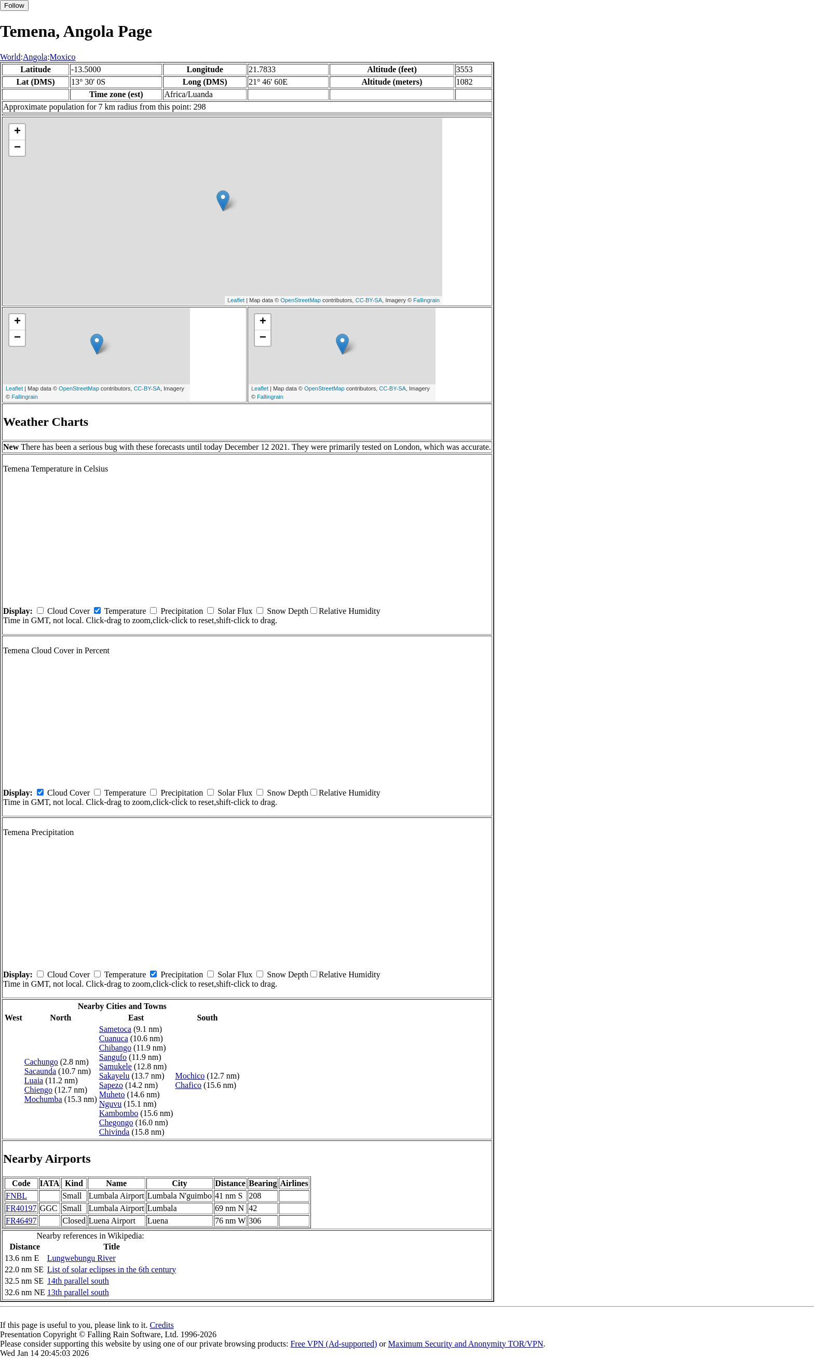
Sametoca (115, 1029)
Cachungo (41, 1061)
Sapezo (111, 1085)
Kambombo (119, 1113)
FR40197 (21, 1208)
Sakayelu (114, 1075)
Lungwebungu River (81, 1258)
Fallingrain (426, 300)
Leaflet (236, 300)
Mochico (190, 1075)
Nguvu (110, 1103)
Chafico (188, 1085)
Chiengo (38, 1089)
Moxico (63, 56)
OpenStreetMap (300, 300)
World (10, 56)
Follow (14, 5)
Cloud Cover (68, 611)
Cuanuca (113, 1038)
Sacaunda (40, 1071)
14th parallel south (78, 1280)
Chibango (115, 1047)
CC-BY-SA (368, 300)
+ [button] (17, 132)
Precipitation (181, 611)
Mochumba (43, 1099)
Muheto (112, 1094)
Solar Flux (235, 611)
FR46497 (21, 1220)
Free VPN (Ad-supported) (333, 1343)
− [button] (17, 148)
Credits (161, 1325)
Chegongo (116, 1122)
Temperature (125, 611)
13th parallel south (78, 1292)
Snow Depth (287, 611)
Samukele (115, 1066)
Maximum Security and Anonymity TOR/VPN (466, 1343)
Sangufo (113, 1057)
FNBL (16, 1195)
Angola (35, 56)
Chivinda (114, 1131)
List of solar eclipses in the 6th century (111, 1269)
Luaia (33, 1080)
